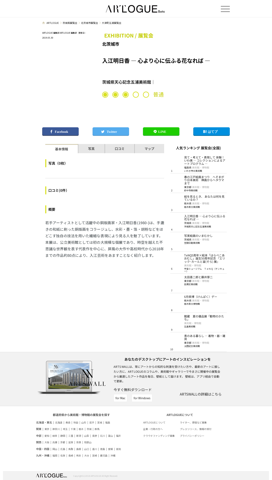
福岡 (54, 455)
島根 (78, 449)
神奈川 (56, 429)
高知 (118, 449)
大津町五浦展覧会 (111, 22)
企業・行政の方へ (153, 429)
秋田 (75, 422)
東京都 (187, 187)
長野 (94, 435)
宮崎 (94, 455)
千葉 (73, 429)
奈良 (78, 442)
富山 (110, 435)
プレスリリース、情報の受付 (195, 429)
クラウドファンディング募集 (159, 435)
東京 (46, 429)
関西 (38, 442)
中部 (38, 436)
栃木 (81, 429)
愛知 (46, 435)
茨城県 (187, 223)
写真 (91, 148)
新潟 (78, 435)
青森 (67, 422)
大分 (86, 455)
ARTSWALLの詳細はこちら (201, 394)
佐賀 (62, 455)
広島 (62, 449)
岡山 (54, 449)
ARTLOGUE (52, 22)
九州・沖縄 (42, 455)
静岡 (62, 435)
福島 (107, 422)
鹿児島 (103, 455)
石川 (102, 435)
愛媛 (110, 449)
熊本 (78, 455)
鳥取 (70, 449)
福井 (118, 435)
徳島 (102, 449)
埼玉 (65, 429)
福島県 (187, 167)
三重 (70, 435)
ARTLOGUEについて (154, 422)
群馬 (97, 429)
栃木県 (187, 203)
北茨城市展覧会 (89, 22)
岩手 (91, 422)
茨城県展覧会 (70, 22)
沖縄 (113, 455)
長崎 (70, 455)
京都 (62, 442)
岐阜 (54, 435)
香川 (94, 449)
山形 (83, 422)
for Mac (120, 398)
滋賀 (70, 442)
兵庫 (54, 442)
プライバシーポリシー (192, 435)
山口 (86, 449)
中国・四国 (42, 449)
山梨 (86, 435)
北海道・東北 (44, 422)
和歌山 (88, 442)
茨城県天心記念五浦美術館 (126, 82)
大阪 (46, 442)
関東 (38, 429)
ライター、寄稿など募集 (193, 422)
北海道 (58, 422)
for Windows (142, 398)
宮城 (99, 422)
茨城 (89, 429)
